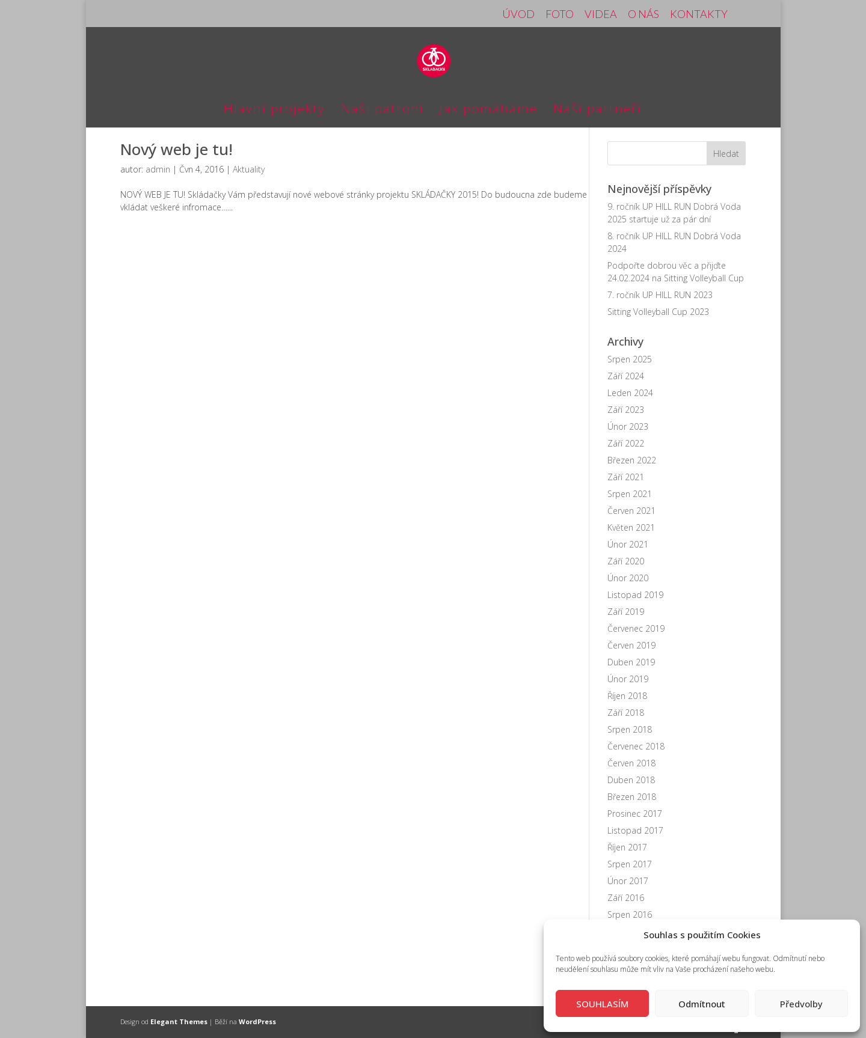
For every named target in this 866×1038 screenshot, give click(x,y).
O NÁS (643, 14)
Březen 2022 (631, 460)
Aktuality (249, 169)
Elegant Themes (178, 1021)
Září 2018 (625, 712)
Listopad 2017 (635, 830)
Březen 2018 (631, 796)
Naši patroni (382, 110)
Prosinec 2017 (634, 813)
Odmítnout (701, 1004)
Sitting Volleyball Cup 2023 (658, 311)
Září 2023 (625, 409)
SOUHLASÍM (602, 1004)
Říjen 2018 (627, 695)
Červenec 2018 (636, 746)
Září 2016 (625, 897)
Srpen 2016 (629, 914)
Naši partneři (597, 110)
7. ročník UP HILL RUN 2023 (660, 295)
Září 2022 (625, 443)
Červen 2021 (631, 510)
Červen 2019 (631, 645)
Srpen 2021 (629, 493)
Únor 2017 (627, 881)
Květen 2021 (631, 527)
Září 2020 (625, 561)
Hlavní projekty (274, 110)
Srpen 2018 (629, 729)
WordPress (257, 1021)
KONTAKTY (699, 14)
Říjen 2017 (627, 847)
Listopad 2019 (635, 594)
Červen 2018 (631, 763)
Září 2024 (625, 376)
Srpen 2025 (629, 359)
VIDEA (601, 14)
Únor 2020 (627, 578)
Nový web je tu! (176, 149)
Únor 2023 (627, 426)
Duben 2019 (631, 662)
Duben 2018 (631, 780)
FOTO (559, 14)
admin (158, 169)
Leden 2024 (630, 392)
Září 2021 (625, 477)
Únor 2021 (627, 544)
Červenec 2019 (636, 628)
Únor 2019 (627, 679)
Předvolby (801, 1004)
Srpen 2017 (629, 864)
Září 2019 (625, 611)
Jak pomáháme (489, 110)
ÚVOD (518, 14)
